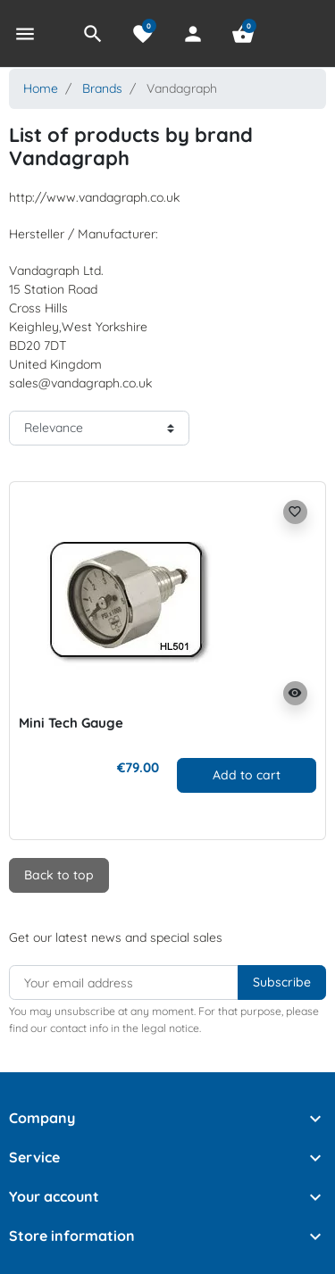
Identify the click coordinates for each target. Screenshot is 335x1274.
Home (40, 88)
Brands (102, 88)
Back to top (59, 875)
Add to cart (247, 775)
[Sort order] (99, 428)
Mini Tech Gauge (71, 722)
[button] (93, 34)
